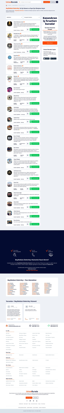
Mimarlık (33, 343)
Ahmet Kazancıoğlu (18, 192)
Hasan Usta (16, 182)
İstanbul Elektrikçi (15, 5)
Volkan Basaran (17, 211)
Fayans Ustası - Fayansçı (36, 341)
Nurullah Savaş (17, 33)
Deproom (15, 76)
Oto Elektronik (8, 373)
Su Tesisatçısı (23, 114)
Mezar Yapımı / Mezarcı (10, 385)
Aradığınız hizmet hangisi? (26, 2)
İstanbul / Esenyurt (15, 40)
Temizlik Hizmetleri (22, 347)
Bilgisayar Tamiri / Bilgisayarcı (11, 360)
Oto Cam (20, 371)
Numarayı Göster (36, 29)
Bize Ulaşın (43, 403)
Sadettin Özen (16, 117)
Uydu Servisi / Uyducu (9, 362)
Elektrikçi (9, 5)
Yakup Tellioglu (17, 159)
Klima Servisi (21, 354)
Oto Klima (34, 373)
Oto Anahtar (8, 371)
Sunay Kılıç (16, 55)
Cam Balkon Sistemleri (9, 337)
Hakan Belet (16, 202)
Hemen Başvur (50, 43)
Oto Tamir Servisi (9, 375)
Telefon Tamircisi (35, 360)
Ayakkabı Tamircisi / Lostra (10, 381)
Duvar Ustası (48, 339)
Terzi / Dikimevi (34, 385)
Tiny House (34, 347)
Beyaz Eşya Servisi (22, 72)
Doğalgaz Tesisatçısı (22, 339)
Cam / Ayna (47, 335)
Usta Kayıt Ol (46, 2)
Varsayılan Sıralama (31, 17)
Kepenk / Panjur (48, 341)
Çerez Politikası (35, 407)
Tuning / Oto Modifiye (36, 375)
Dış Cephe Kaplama (9, 339)
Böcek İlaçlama (8, 335)
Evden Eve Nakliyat (22, 341)
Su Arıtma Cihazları (49, 345)
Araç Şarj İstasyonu (21, 189)
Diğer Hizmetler (9, 378)
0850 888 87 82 (54, 326)
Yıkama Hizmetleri (49, 347)
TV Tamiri (47, 360)
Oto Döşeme (34, 371)
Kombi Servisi (34, 354)
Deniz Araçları (48, 367)
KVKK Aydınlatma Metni (22, 407)
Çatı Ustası (21, 337)
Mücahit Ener (16, 95)
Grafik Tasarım (8, 383)
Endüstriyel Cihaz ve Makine (50, 381)
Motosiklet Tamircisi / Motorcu (51, 369)
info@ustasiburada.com (14, 326)
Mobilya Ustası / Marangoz (10, 345)
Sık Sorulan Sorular (34, 403)
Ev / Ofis (7, 330)
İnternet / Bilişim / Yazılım (36, 383)
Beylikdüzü (14, 17)
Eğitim (33, 381)
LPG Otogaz (34, 369)
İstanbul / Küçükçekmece (17, 52)
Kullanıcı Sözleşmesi (42, 407)
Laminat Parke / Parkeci (10, 343)
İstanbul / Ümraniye (17, 30)
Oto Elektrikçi (48, 371)
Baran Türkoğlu (17, 136)
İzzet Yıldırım (16, 147)
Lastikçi (20, 369)
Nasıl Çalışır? (26, 403)
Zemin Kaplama (8, 349)
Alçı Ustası (7, 333)
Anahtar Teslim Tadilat (22, 84)
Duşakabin (34, 339)
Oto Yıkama (21, 375)
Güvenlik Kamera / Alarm (22, 144)
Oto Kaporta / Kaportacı (23, 373)
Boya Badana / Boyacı (23, 62)
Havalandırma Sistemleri (23, 383)
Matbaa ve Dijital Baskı (49, 383)
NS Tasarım (26, 319)
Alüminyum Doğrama (22, 333)
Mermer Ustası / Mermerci (23, 343)
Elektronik (8, 357)
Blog (29, 403)
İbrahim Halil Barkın (18, 65)
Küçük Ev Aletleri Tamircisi (50, 354)
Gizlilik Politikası (29, 407)
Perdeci (20, 345)
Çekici (33, 367)
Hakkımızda (21, 403)
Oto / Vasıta (8, 365)
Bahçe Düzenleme (49, 333)
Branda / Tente (34, 335)
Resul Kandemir (17, 87)
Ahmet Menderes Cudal (18, 22)
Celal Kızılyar (16, 107)
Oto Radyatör (48, 373)
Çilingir (33, 337)
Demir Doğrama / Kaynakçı (50, 337)
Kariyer (39, 403)
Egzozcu (7, 369)
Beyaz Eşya (8, 352)
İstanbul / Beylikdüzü (15, 72)
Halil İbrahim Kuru (17, 170)
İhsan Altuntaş (17, 220)
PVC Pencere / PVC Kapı (36, 345)
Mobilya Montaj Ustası (22, 40)
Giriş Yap (53, 2)
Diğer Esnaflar (21, 381)
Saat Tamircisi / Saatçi (22, 385)
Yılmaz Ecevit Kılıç (17, 43)
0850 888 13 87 (35, 326)
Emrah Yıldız (16, 125)
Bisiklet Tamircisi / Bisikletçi (23, 367)
